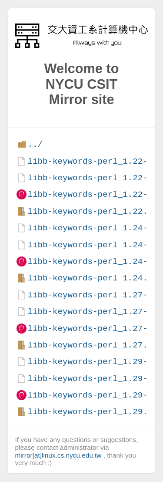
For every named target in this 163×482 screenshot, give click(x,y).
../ (35, 144)
